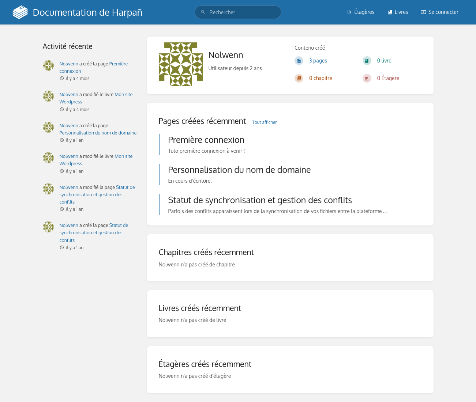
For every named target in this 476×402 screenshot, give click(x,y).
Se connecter (439, 12)
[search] (238, 12)
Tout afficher (264, 122)
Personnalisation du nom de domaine (98, 133)
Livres (397, 12)
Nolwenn (69, 64)
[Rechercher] (203, 12)
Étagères (360, 12)
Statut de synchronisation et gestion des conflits (97, 194)
